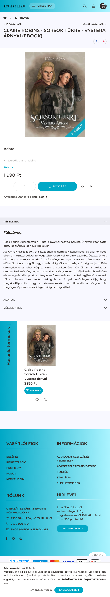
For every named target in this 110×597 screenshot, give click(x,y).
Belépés (12, 456)
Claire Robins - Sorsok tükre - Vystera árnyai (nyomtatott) (35, 376)
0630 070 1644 (20, 523)
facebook (6, 538)
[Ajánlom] (92, 186)
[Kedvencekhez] (82, 186)
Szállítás (64, 477)
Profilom (13, 468)
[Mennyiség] (25, 186)
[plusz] (31, 186)
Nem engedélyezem (40, 589)
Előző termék (12, 24)
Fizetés (62, 471)
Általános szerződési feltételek (73, 458)
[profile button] (93, 6)
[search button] (84, 6)
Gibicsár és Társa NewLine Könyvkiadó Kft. (26, 510)
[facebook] (96, 41)
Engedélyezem (69, 589)
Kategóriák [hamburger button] (42, 5)
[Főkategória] (4, 18)
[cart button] (103, 6)
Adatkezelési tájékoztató (76, 466)
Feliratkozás (72, 528)
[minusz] (18, 186)
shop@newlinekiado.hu (29, 529)
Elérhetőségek (68, 483)
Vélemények (12, 307)
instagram (13, 538)
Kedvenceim (15, 479)
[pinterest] (104, 41)
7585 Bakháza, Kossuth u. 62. (32, 518)
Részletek (11, 221)
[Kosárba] (57, 186)
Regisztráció (16, 462)
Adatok (9, 299)
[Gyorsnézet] (45, 399)
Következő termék (95, 24)
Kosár (11, 473)
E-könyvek (22, 17)
